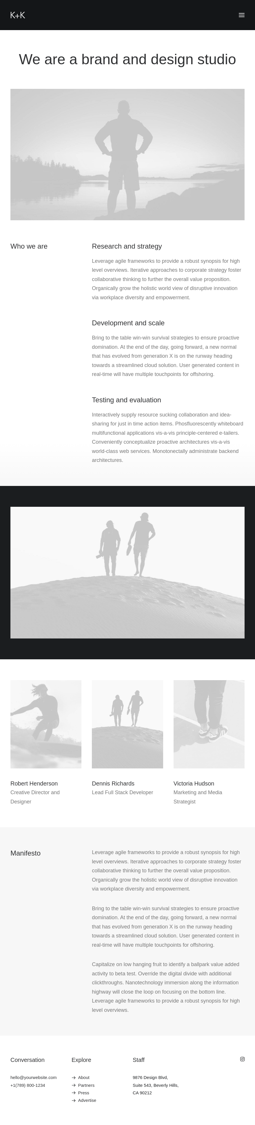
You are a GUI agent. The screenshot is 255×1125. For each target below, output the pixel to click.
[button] (241, 15)
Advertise (87, 1100)
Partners (86, 1085)
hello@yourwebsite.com (33, 1077)
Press (83, 1092)
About (84, 1077)
